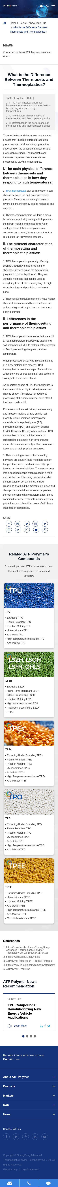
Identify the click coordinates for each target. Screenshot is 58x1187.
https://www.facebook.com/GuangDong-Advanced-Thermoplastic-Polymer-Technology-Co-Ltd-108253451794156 (28, 950)
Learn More (17, 1026)
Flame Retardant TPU (19, 622)
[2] (35, 523)
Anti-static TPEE (16, 905)
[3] (8, 529)
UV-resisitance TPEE (18, 897)
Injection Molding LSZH (19, 699)
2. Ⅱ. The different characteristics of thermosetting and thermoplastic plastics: (28, 117)
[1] (17, 523)
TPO (8, 818)
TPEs (8, 749)
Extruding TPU (15, 617)
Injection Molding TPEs (19, 763)
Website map (10, 1169)
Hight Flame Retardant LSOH (23, 691)
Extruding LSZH (15, 686)
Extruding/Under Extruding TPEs (25, 755)
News (22, 23)
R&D (29, 1105)
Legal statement (30, 1169)
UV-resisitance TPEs (18, 768)
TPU (7, 611)
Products (29, 1086)
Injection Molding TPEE (20, 901)
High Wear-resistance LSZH (22, 703)
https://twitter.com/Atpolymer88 (23, 956)
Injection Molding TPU (19, 626)
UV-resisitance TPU (17, 630)
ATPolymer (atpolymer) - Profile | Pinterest (29, 961)
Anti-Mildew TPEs (16, 780)
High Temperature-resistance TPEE (26, 910)
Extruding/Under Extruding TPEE (25, 893)
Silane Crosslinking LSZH (21, 695)
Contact (11, 1059)
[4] (27, 529)
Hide (29, 98)
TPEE (8, 887)
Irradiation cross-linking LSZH (23, 707)
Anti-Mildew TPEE (17, 914)
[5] (44, 529)
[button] (23, 1036)
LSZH (8, 680)
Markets (29, 1095)
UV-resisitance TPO (18, 837)
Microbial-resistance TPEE (21, 918)
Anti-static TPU (15, 634)
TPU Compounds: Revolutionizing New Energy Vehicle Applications (24, 1011)
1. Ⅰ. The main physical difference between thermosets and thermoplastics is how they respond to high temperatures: (28, 106)
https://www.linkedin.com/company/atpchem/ (30, 965)
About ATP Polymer (29, 1077)
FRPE (10, 712)
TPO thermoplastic (16, 190)
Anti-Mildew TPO (16, 849)
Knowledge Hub (37, 23)
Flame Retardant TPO (19, 828)
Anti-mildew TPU (16, 643)
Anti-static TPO (15, 841)
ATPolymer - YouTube (18, 969)
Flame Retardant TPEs (19, 759)
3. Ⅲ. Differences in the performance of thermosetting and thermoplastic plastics (28, 124)
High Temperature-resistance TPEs (26, 776)
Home (13, 23)
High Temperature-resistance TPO (25, 845)
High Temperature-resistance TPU (25, 638)
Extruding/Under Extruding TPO (24, 824)
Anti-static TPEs (16, 772)
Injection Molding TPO (19, 832)
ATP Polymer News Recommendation (20, 984)
